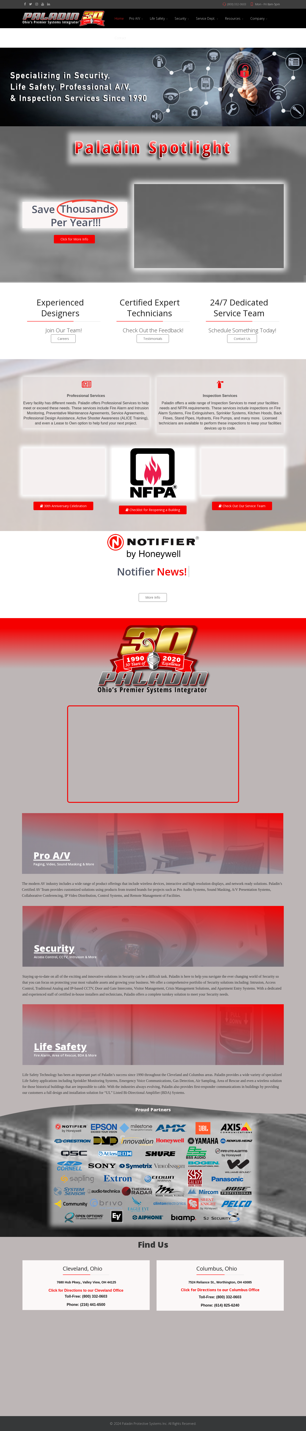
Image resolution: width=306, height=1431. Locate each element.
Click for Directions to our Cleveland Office (86, 1290)
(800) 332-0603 (236, 4)
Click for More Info (74, 239)
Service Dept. (205, 18)
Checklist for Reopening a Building (153, 510)
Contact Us (242, 338)
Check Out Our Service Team (242, 506)
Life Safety (157, 18)
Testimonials (152, 338)
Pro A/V (134, 18)
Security (180, 18)
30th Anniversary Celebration (63, 506)
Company (257, 18)
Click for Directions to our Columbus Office (220, 1289)
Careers (63, 338)
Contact (120, 38)
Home (119, 18)
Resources (232, 18)
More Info (152, 597)
